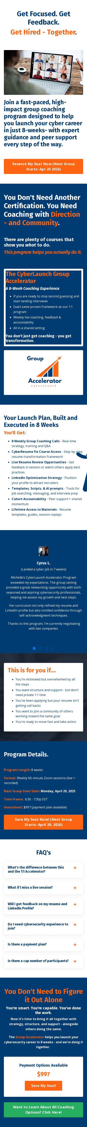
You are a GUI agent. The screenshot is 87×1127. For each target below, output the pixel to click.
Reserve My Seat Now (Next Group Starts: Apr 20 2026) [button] (43, 166)
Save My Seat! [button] (43, 1085)
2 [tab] (40, 648)
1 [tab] (34, 648)
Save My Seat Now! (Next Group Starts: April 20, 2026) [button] (43, 822)
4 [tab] (53, 648)
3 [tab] (47, 648)
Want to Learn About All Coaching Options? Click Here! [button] (43, 1110)
